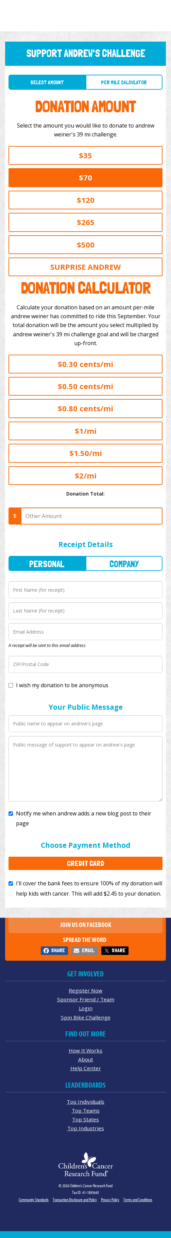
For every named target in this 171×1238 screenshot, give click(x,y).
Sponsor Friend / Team (85, 999)
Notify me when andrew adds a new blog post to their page (83, 818)
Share (58, 950)
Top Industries (85, 1128)
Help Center (85, 1068)
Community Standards (34, 1199)
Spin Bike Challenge (85, 1017)
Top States (85, 1119)
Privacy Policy (110, 1199)
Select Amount (47, 82)
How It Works (85, 1050)
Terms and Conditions (137, 1199)
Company (124, 564)
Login (85, 1008)
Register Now (85, 990)
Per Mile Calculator (124, 82)
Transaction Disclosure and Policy (75, 1199)
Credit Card (85, 863)
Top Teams (86, 1110)
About (85, 1059)
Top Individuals (85, 1101)
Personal (47, 564)
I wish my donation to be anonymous (62, 685)
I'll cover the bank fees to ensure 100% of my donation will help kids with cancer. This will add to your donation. (89, 888)
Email (88, 950)
